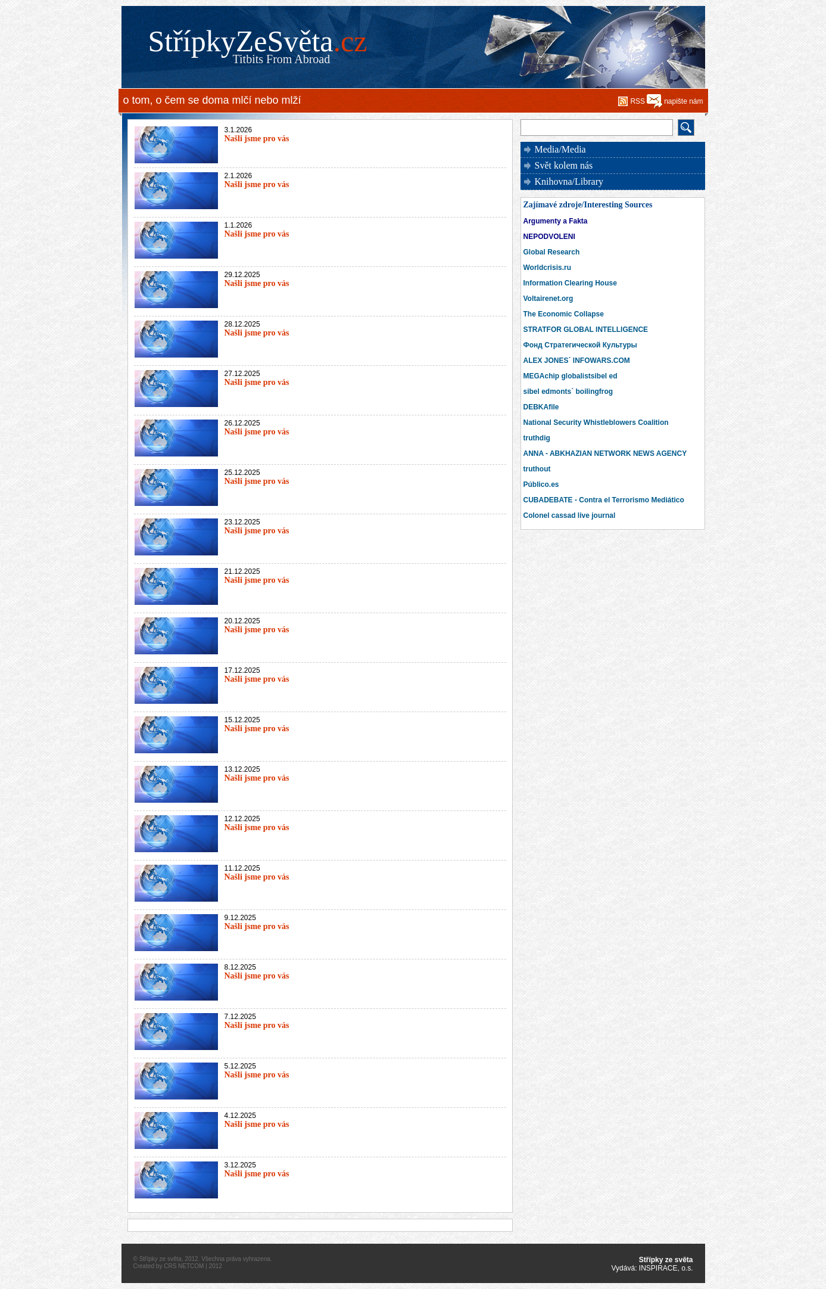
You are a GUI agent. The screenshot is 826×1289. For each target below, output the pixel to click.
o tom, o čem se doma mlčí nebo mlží (212, 100)
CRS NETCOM (184, 1266)
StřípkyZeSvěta (257, 41)
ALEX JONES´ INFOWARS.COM (576, 360)
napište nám (683, 101)
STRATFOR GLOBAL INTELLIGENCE (586, 329)
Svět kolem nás (564, 165)
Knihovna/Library (569, 181)
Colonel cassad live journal (569, 515)
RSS (637, 101)
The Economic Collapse (563, 314)
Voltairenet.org (548, 298)
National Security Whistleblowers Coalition (596, 422)
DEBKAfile (541, 407)
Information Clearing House (570, 283)
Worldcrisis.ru (547, 267)
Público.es (541, 484)
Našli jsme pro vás (257, 138)
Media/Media (560, 149)
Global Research (551, 252)
